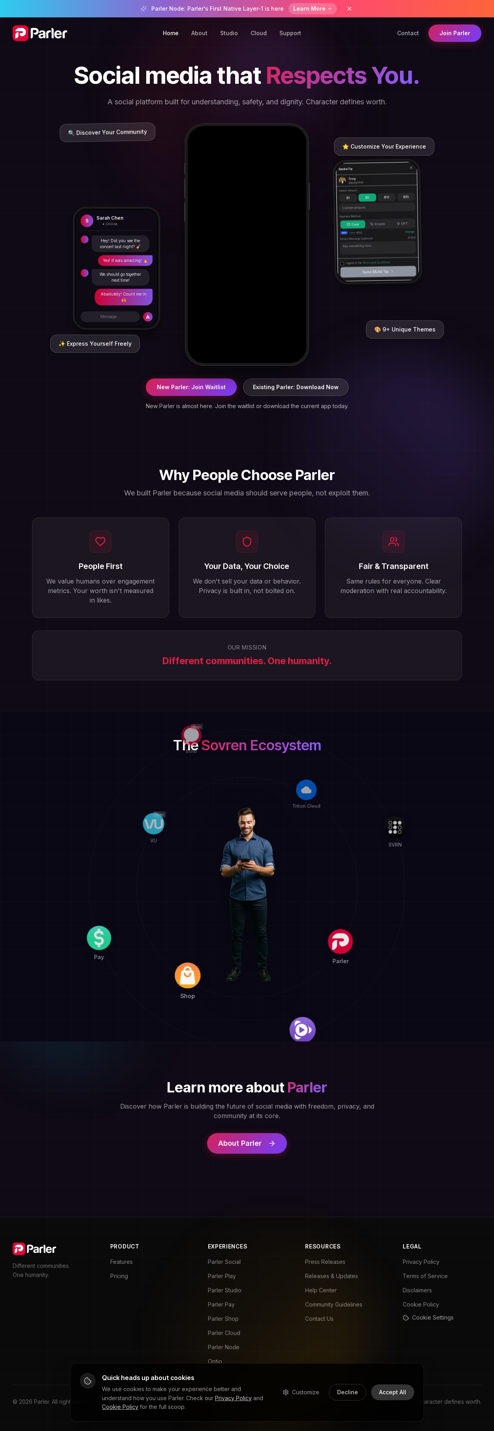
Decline (347, 1392)
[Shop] (238, 998)
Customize (301, 1392)
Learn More (312, 8)
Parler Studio (224, 1290)
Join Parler (454, 33)
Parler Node (223, 1347)
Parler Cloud (224, 1332)
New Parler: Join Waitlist (191, 387)
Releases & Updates (331, 1276)
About (199, 33)
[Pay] (129, 992)
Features (121, 1261)
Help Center (321, 1290)
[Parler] (357, 896)
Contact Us (319, 1318)
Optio (215, 1361)
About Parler (247, 1143)
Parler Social (224, 1261)
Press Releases (325, 1261)
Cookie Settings (428, 1317)
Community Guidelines (333, 1304)
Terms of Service (425, 1276)
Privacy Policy (421, 1261)
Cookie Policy (421, 1304)
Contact (408, 33)
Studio (229, 33)
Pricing (119, 1276)
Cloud (259, 33)
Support (290, 33)
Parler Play (222, 1276)
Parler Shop (223, 1318)
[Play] (352, 1005)
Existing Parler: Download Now (296, 387)
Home (171, 33)
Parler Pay (221, 1304)
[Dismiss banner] (349, 8)
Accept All (392, 1392)
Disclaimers (417, 1290)
